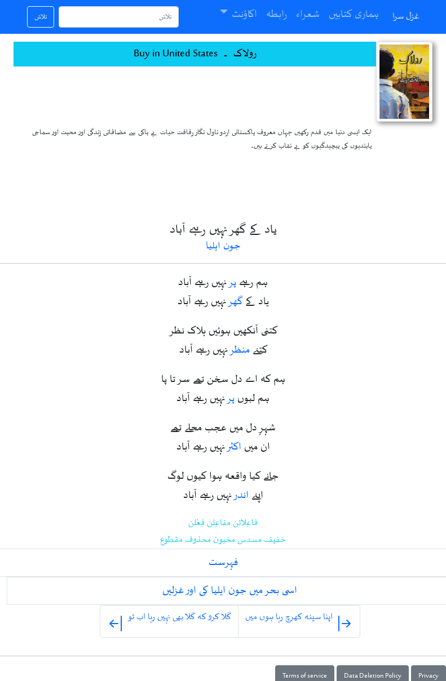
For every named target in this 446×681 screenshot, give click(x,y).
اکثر (234, 447)
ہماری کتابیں (354, 15)
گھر (235, 302)
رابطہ (276, 15)
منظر (240, 350)
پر (232, 283)
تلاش (40, 17)
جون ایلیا (223, 246)
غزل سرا (405, 17)
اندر (242, 496)
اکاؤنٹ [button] (244, 15)
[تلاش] (119, 17)
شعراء (308, 15)
